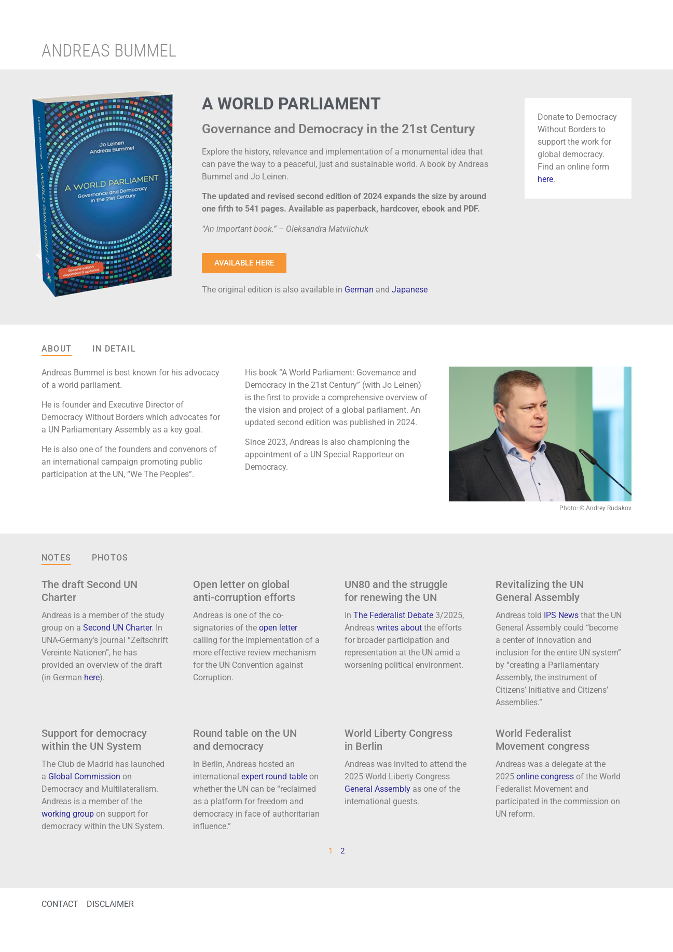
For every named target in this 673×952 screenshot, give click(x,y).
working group (68, 814)
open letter (278, 628)
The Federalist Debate (393, 615)
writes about (399, 628)
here (545, 179)
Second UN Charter (117, 628)
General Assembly (377, 789)
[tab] (57, 349)
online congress (545, 776)
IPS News (561, 615)
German (359, 290)
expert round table (274, 776)
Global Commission (84, 776)
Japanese (410, 290)
